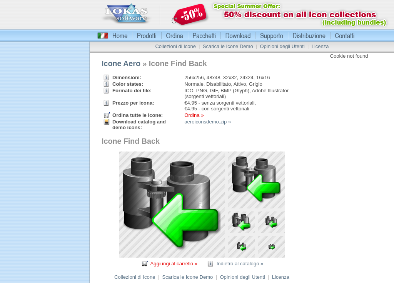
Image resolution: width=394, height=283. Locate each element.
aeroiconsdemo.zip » (207, 122)
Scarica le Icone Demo (228, 46)
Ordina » (194, 115)
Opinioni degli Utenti (282, 46)
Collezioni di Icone (175, 46)
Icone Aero (121, 63)
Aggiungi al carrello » (173, 263)
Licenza (320, 46)
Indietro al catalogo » (240, 263)
